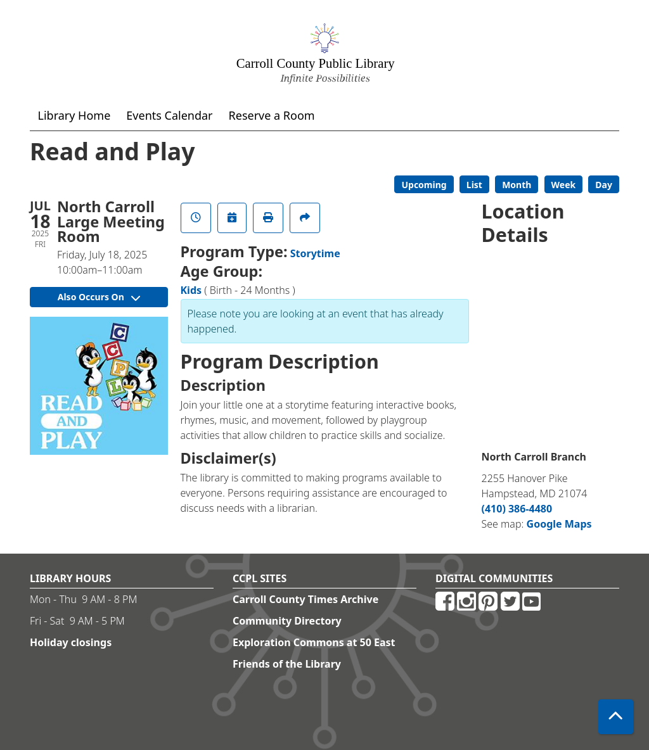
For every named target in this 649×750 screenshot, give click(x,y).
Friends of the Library (287, 664)
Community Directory (287, 621)
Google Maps (559, 524)
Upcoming (423, 185)
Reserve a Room (272, 115)
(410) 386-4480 (517, 509)
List (474, 185)
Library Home (74, 115)
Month (516, 185)
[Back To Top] (615, 716)
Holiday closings (71, 642)
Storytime (315, 253)
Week (563, 185)
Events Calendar (169, 115)
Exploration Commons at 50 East (314, 642)
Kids (191, 290)
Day (603, 185)
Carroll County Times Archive (305, 599)
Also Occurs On (99, 297)
